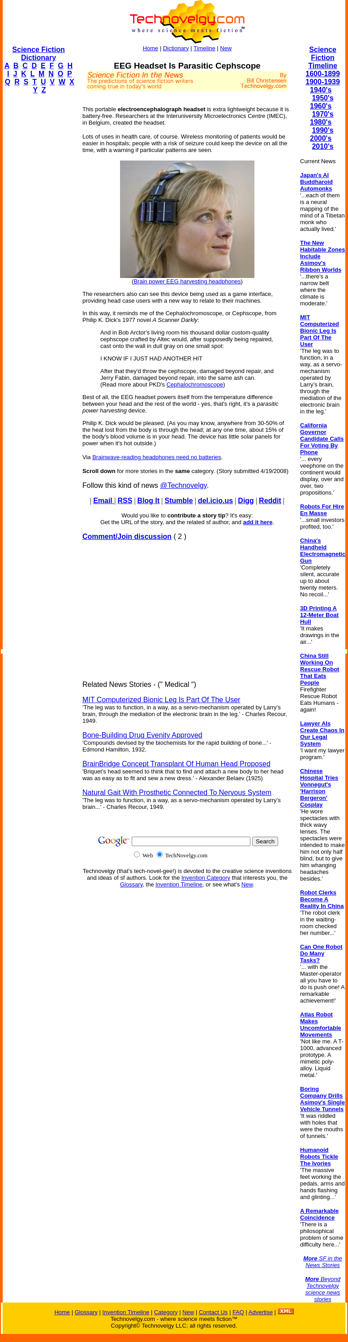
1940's (320, 90)
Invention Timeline (178, 884)
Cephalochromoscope (195, 384)
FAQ (238, 1312)
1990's (322, 130)
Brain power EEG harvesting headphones (187, 281)
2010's (322, 146)
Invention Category (205, 877)
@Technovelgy (183, 485)
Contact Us (213, 1312)
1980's (320, 122)
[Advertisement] (38, 235)
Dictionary (176, 48)
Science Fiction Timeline (322, 57)
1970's (322, 114)
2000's (320, 138)
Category (166, 1312)
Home (151, 48)
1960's (320, 106)
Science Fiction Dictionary (38, 53)
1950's (322, 98)
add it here (258, 522)
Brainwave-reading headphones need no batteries (156, 457)
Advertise (261, 1312)
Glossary (131, 884)
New (226, 48)
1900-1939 (322, 82)
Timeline (204, 48)
